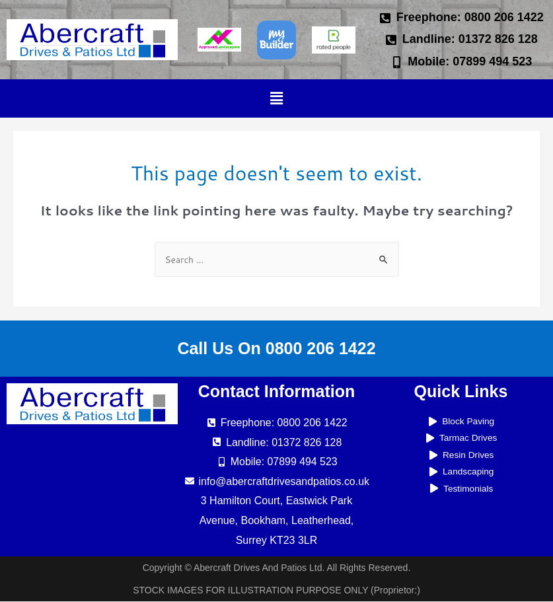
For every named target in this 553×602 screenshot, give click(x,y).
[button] (276, 98)
